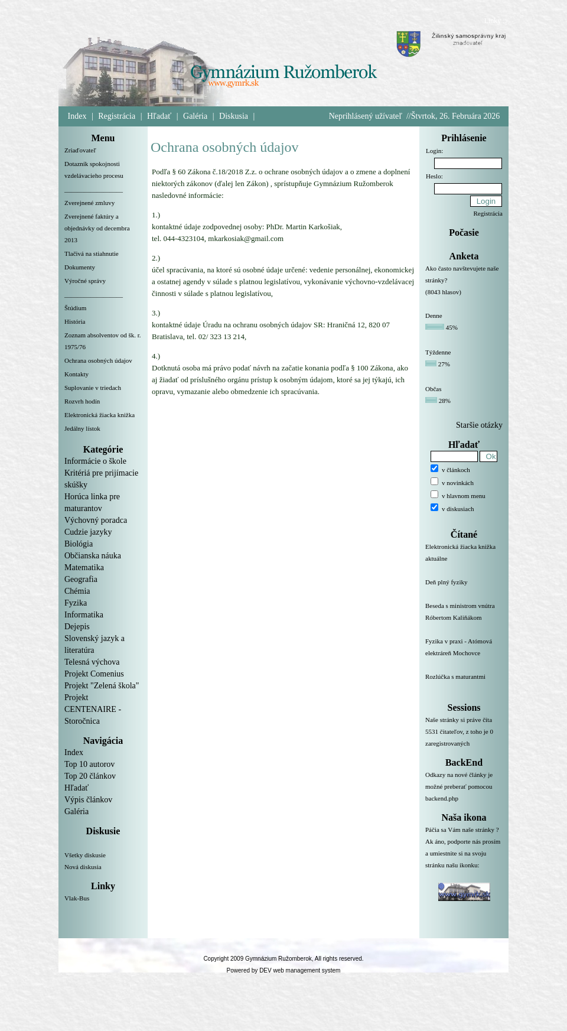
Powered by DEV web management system (284, 970)
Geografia (80, 579)
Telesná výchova (91, 662)
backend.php (441, 798)
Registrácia (116, 116)
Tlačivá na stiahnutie (91, 253)
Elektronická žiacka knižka (99, 414)
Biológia (78, 543)
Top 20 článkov (90, 776)
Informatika (83, 614)
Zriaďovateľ (80, 150)
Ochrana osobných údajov (98, 360)
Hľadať (159, 116)
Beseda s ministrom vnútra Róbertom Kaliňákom (464, 618)
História (74, 321)
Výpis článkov (88, 799)
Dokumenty (79, 267)
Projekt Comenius (94, 673)
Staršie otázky (479, 425)
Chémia (77, 591)
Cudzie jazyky (88, 532)
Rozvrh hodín (82, 401)
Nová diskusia (83, 866)
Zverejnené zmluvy (89, 202)
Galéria (195, 116)
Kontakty (76, 374)
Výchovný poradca (95, 520)
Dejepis (77, 626)
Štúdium (75, 307)
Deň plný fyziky (464, 589)
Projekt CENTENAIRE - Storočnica (92, 709)
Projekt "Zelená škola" (101, 685)
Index (77, 116)
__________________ (93, 189)
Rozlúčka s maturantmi (464, 683)
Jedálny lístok (82, 428)
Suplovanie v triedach (92, 387)
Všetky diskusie (85, 854)
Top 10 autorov (89, 764)
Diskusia (233, 116)
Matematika (84, 567)
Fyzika (75, 603)
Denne (433, 315)
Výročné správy (85, 280)
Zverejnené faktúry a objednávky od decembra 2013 (97, 228)
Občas (433, 388)
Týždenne (438, 352)
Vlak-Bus (76, 898)
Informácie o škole (95, 461)
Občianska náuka (92, 555)
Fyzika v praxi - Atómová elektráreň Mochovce (464, 654)
